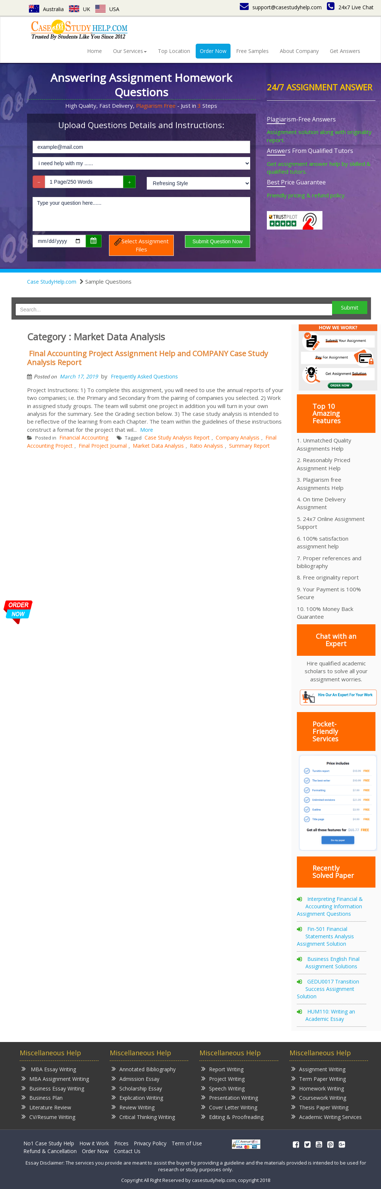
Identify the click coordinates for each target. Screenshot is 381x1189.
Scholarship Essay (137, 1088)
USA (107, 9)
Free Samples (252, 50)
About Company (299, 50)
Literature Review (46, 1107)
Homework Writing (317, 1088)
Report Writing (222, 1069)
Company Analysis (237, 437)
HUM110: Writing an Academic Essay (330, 1015)
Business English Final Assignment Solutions (332, 962)
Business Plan (42, 1097)
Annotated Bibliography (144, 1069)
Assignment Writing (318, 1069)
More (146, 429)
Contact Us (127, 1151)
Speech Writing (223, 1088)
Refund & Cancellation (50, 1151)
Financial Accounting (83, 437)
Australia (46, 9)
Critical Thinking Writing (143, 1116)
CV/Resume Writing (48, 1116)
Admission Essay (135, 1078)
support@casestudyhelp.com (281, 7)
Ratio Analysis (206, 445)
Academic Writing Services (326, 1116)
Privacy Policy (150, 1143)
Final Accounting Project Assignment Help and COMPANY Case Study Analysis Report (147, 357)
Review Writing (133, 1107)
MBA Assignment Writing (55, 1078)
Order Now (213, 50)
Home (94, 50)
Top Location (174, 50)
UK (79, 9)
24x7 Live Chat (350, 7)
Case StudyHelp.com (51, 281)
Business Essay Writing (52, 1088)
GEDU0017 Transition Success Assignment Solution (328, 989)
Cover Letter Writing (229, 1107)
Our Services (130, 50)
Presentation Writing (229, 1097)
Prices (121, 1143)
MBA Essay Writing (48, 1069)
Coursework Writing (318, 1097)
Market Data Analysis (158, 445)
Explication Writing (137, 1097)
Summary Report (249, 445)
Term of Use (187, 1143)
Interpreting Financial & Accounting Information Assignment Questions (330, 906)
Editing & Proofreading (232, 1116)
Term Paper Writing (318, 1078)
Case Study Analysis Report (177, 437)
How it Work (94, 1143)
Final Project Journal (103, 445)
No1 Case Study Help (48, 1143)
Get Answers (345, 50)
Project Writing (223, 1078)
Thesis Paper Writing (319, 1107)
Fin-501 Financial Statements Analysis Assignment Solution (325, 936)
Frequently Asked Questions (144, 376)
